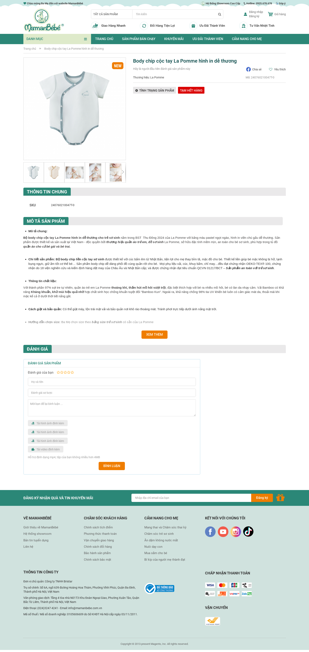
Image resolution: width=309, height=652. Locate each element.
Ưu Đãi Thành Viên (212, 26)
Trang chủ (29, 48)
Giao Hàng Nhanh (113, 26)
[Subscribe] (262, 498)
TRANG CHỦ (104, 39)
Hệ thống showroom (37, 534)
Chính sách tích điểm (98, 527)
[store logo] (43, 20)
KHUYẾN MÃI (174, 39)
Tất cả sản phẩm (105, 14)
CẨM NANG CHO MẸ (247, 39)
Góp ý (282, 3)
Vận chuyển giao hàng (99, 540)
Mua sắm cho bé (155, 553)
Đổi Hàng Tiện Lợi (162, 26)
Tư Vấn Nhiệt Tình (262, 26)
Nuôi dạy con (153, 547)
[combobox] (177, 14)
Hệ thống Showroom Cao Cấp (220, 3)
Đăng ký (254, 16)
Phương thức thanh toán (100, 534)
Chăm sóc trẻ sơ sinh (159, 534)
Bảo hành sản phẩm (97, 553)
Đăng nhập (256, 12)
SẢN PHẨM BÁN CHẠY (138, 39)
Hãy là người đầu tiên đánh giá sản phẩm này (161, 68)
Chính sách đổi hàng (98, 547)
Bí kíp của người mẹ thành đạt (164, 559)
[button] (33, 172)
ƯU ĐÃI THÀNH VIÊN (208, 39)
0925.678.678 (264, 3)
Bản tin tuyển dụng (35, 540)
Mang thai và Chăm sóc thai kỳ (165, 527)
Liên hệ (28, 547)
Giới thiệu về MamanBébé (40, 527)
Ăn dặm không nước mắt (161, 540)
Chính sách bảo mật (97, 559)
